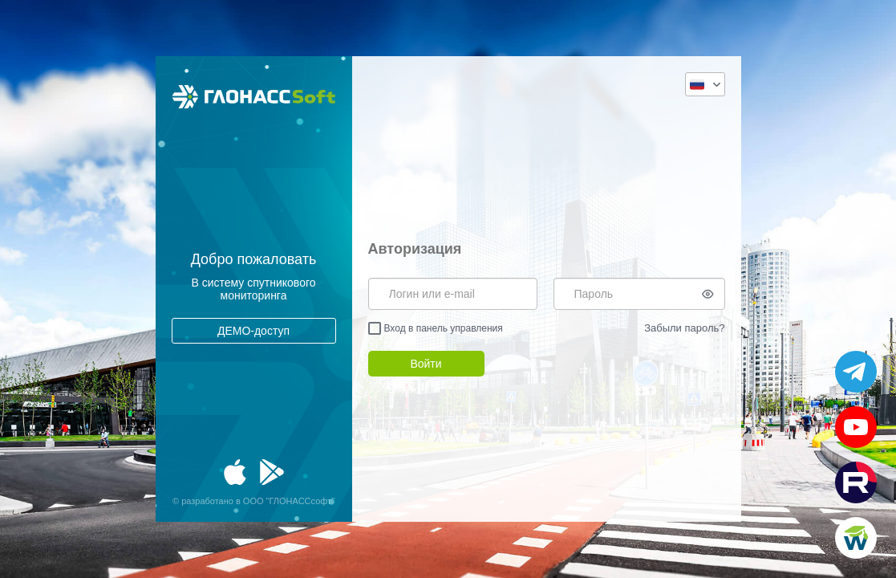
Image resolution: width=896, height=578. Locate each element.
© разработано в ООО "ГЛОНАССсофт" (253, 501)
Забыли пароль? (684, 328)
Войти (425, 363)
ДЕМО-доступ (253, 330)
